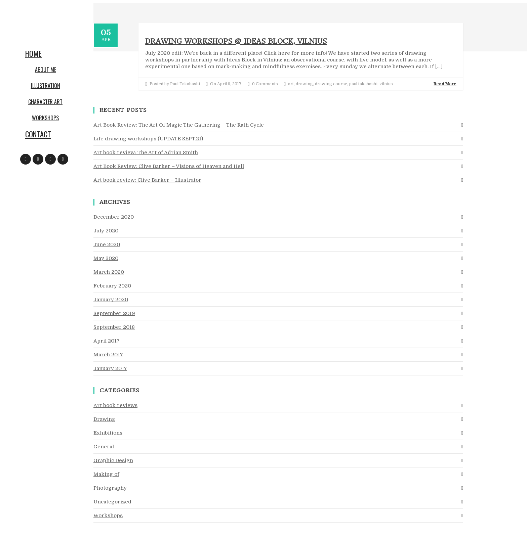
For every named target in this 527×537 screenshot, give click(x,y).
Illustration (45, 86)
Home (33, 53)
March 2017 (108, 355)
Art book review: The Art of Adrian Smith (145, 152)
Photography (110, 488)
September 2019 (114, 313)
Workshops (45, 118)
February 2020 (112, 286)
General (103, 447)
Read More (445, 84)
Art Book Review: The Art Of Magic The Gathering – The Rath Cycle (178, 125)
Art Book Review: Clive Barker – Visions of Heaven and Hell (168, 166)
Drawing (104, 419)
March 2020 (108, 272)
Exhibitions (107, 433)
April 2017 (106, 341)
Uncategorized (112, 502)
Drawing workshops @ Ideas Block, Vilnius (236, 41)
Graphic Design (113, 460)
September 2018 (114, 327)
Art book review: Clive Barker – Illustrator (147, 180)
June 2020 (106, 244)
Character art (45, 102)
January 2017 (110, 368)
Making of (106, 474)
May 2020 (105, 258)
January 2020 (110, 300)
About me (45, 69)
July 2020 (105, 231)
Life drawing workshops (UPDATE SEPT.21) (148, 139)
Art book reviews (115, 405)
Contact (38, 134)
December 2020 (113, 217)
